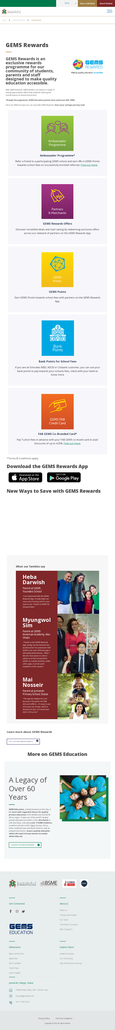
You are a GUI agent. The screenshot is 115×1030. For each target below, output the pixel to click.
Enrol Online (106, 3)
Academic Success (67, 953)
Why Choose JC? (66, 929)
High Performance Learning (71, 963)
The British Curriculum (69, 924)
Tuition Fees (14, 967)
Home (4, 20)
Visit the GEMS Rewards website (20, 741)
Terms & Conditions (63, 1017)
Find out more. (89, 165)
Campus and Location (68, 914)
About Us (63, 910)
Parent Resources (19, 20)
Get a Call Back (87, 3)
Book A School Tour (16, 953)
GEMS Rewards (36, 20)
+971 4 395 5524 (22, 1001)
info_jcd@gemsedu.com (25, 995)
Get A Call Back (15, 963)
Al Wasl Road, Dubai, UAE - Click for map (32, 989)
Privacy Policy (44, 1017)
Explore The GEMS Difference (22, 844)
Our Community (66, 958)
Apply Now (13, 958)
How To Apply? (15, 972)
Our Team (64, 919)
